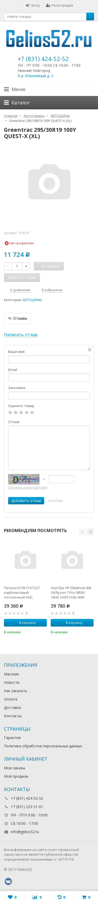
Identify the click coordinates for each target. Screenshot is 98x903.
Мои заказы (14, 767)
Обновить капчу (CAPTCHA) (27, 487)
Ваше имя (16, 351)
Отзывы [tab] (17, 318)
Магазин (11, 673)
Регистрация (59, 5)
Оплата (10, 699)
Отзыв (13, 421)
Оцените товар (21, 405)
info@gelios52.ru (25, 831)
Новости (11, 682)
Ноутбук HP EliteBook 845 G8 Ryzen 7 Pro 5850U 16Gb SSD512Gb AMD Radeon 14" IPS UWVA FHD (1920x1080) (72, 592)
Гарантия (12, 737)
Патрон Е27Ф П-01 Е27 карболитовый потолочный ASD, (22, 592)
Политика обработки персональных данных (43, 745)
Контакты (12, 715)
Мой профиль (16, 776)
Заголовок (17, 387)
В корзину (24, 622)
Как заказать (15, 690)
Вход (32, 5)
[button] (82, 531)
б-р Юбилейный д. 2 (35, 75)
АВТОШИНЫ (32, 300)
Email (12, 369)
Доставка (12, 707)
